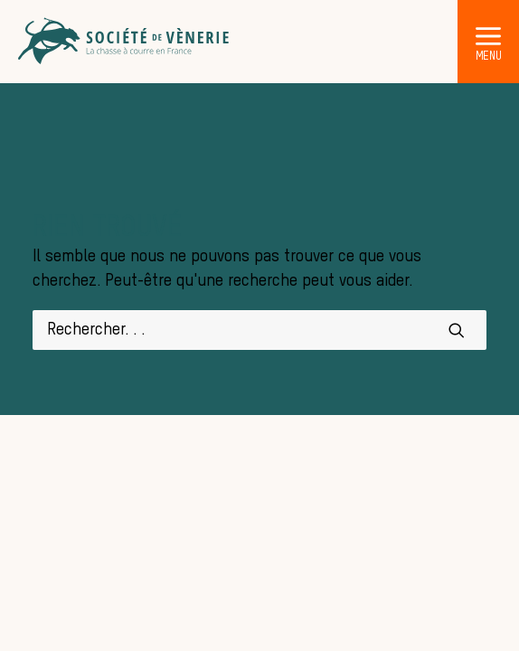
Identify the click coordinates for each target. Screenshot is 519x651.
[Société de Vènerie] (124, 41)
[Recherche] (259, 330)
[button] (488, 35)
